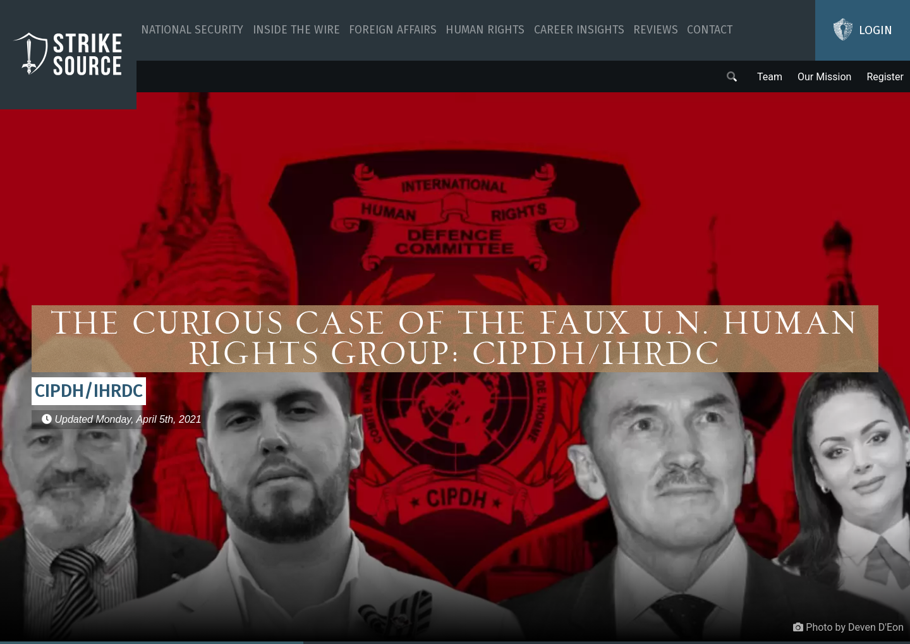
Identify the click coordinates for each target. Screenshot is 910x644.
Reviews (655, 30)
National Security (192, 30)
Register (885, 77)
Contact (709, 30)
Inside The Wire (296, 30)
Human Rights (485, 30)
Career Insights (579, 30)
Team (769, 77)
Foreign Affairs (393, 30)
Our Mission (824, 77)
